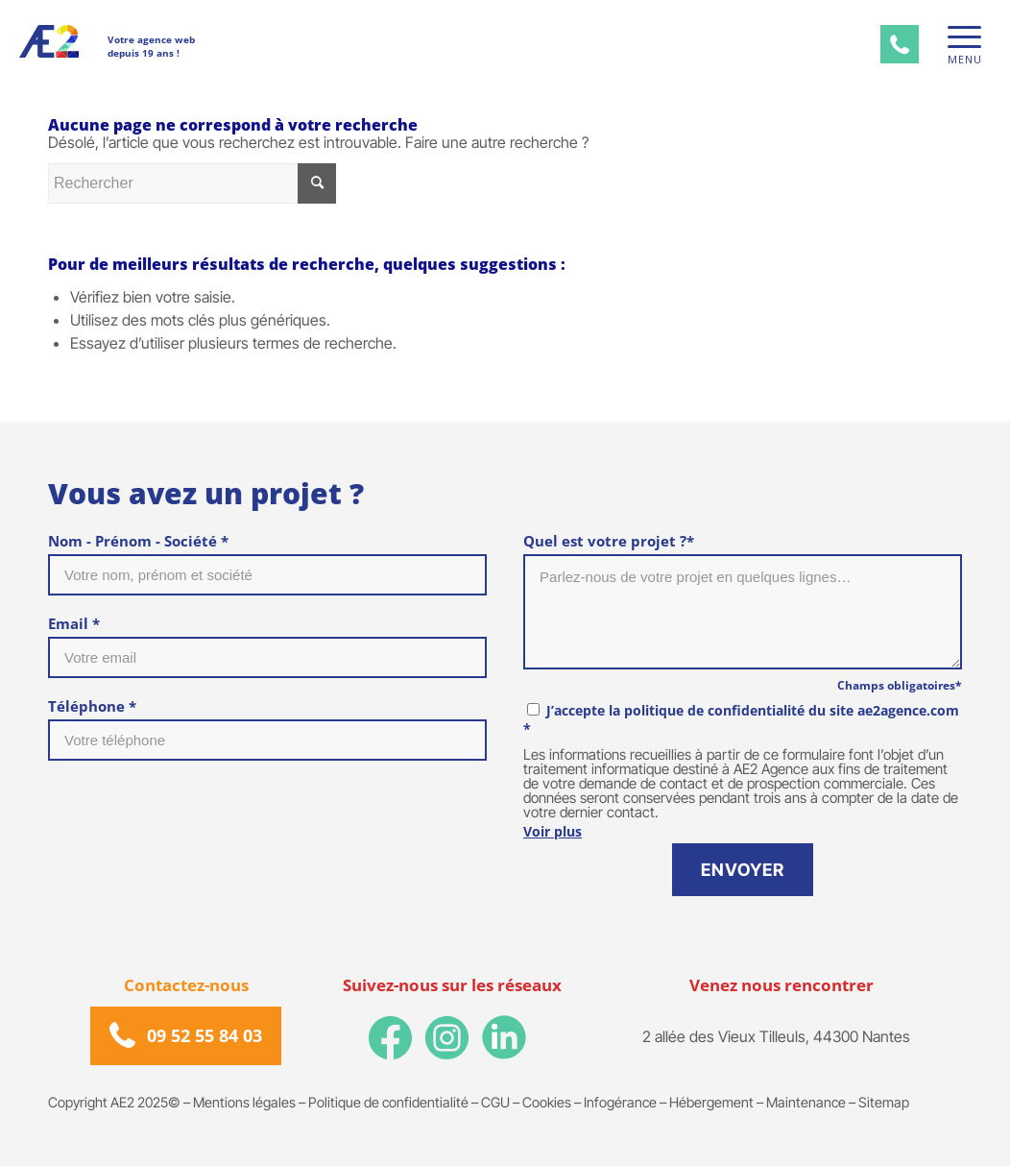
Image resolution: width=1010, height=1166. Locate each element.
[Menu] (958, 37)
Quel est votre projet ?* (608, 540)
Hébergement (711, 1102)
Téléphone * (92, 706)
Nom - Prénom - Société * (138, 540)
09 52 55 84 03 (204, 1035)
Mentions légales (244, 1102)
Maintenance (806, 1102)
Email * (74, 623)
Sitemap (883, 1102)
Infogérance (620, 1102)
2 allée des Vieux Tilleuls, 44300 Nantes (776, 1036)
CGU (495, 1102)
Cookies (546, 1102)
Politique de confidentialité (388, 1102)
